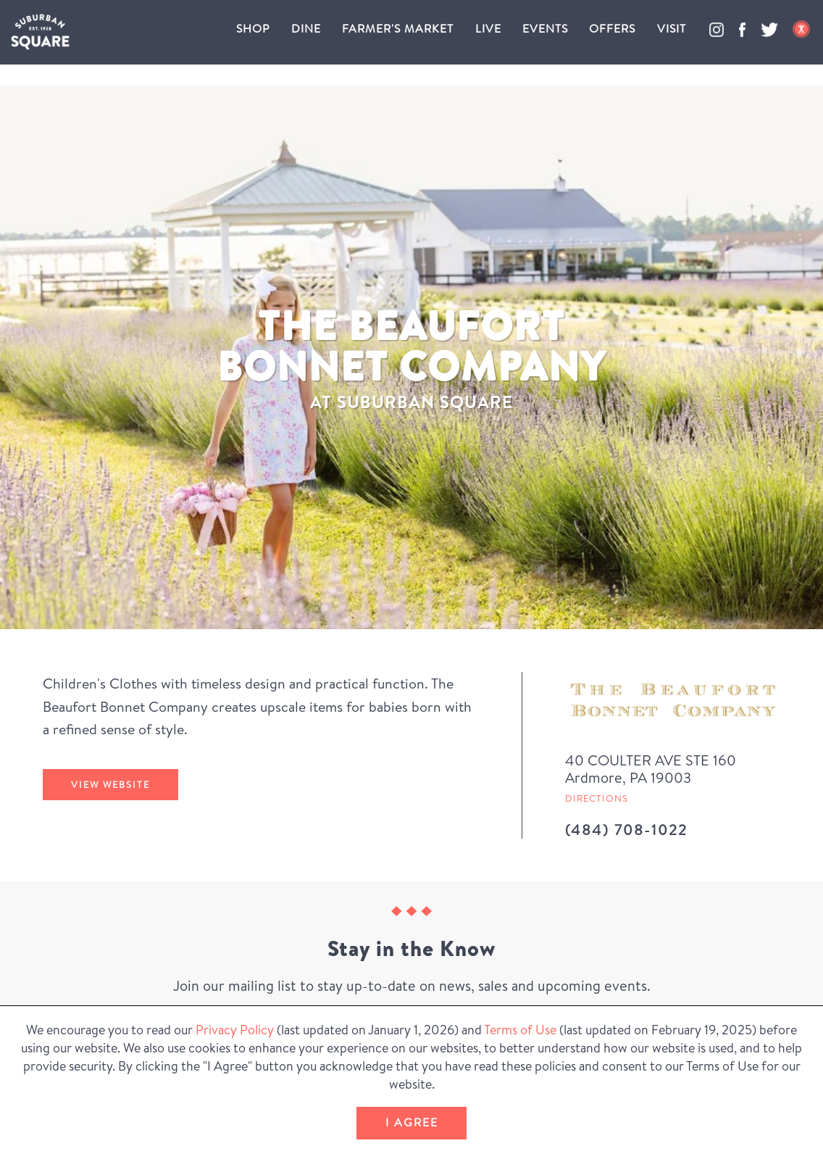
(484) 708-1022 (626, 829)
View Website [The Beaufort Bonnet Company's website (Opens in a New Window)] (110, 784)
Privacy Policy (235, 1030)
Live (488, 28)
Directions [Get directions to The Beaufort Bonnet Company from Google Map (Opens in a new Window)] (596, 798)
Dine (306, 28)
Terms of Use (520, 1030)
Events (545, 28)
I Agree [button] (411, 1122)
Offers (612, 28)
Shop (253, 28)
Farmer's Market (398, 28)
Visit (671, 28)
